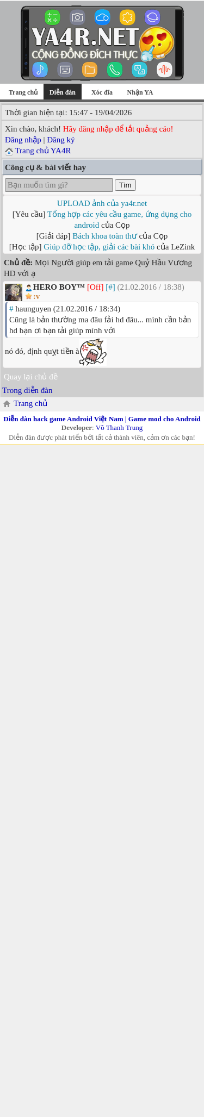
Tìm (125, 185)
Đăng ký (61, 139)
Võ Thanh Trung (119, 427)
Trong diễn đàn (27, 390)
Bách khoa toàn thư (104, 236)
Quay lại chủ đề (31, 376)
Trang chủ (23, 92)
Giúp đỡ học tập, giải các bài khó (99, 246)
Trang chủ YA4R (43, 150)
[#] (110, 287)
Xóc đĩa (102, 92)
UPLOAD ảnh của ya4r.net (102, 203)
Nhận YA (140, 92)
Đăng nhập (23, 139)
